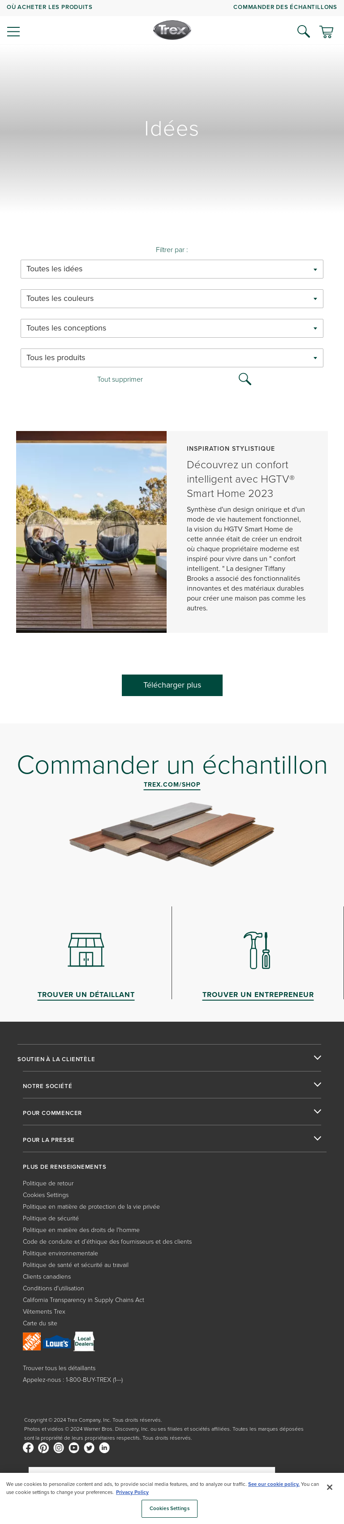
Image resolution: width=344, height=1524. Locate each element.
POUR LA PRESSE (49, 1140)
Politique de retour (48, 1183)
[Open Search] (303, 31)
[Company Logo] (172, 30)
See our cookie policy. (274, 1484)
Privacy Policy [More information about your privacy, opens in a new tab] (132, 1492)
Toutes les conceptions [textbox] (66, 328)
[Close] (330, 1487)
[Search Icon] (245, 378)
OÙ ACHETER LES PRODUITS (49, 7)
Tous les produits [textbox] (55, 357)
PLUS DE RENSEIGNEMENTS (65, 1167)
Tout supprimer (120, 379)
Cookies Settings (46, 1194)
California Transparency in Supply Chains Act (83, 1299)
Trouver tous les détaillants (59, 1367)
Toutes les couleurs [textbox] (60, 298)
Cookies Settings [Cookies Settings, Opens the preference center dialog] (169, 1508)
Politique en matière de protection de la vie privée (91, 1206)
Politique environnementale (60, 1253)
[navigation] (172, 22)
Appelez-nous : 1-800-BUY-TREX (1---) (73, 1379)
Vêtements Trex (44, 1311)
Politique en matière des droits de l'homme (81, 1229)
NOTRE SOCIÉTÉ (47, 1086)
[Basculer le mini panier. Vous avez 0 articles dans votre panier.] (326, 33)
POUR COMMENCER (52, 1113)
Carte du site (40, 1323)
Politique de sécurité (51, 1218)
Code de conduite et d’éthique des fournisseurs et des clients (107, 1241)
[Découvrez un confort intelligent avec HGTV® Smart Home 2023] (172, 536)
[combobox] (172, 269)
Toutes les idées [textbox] (54, 268)
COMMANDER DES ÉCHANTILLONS (285, 7)
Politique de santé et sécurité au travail (76, 1264)
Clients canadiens (47, 1276)
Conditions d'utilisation (53, 1288)
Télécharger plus (172, 685)
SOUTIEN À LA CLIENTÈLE (56, 1059)
